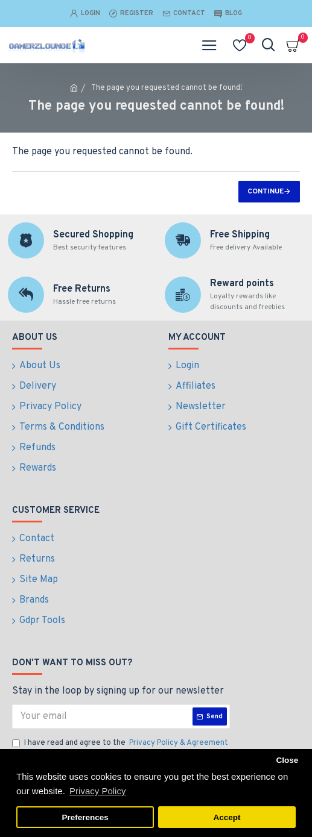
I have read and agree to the (121, 744)
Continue (265, 191)
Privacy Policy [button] (97, 791)
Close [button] (287, 760)
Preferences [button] (85, 817)
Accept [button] (226, 817)
